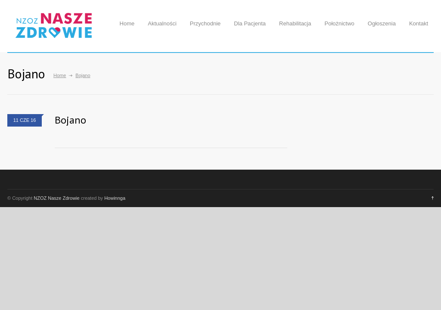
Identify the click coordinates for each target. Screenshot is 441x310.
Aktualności (162, 23)
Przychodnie (205, 23)
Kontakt (418, 23)
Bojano (70, 120)
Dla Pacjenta (250, 23)
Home (127, 23)
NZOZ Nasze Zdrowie (56, 198)
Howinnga (114, 198)
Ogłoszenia (382, 23)
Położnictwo (339, 23)
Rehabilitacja (295, 23)
